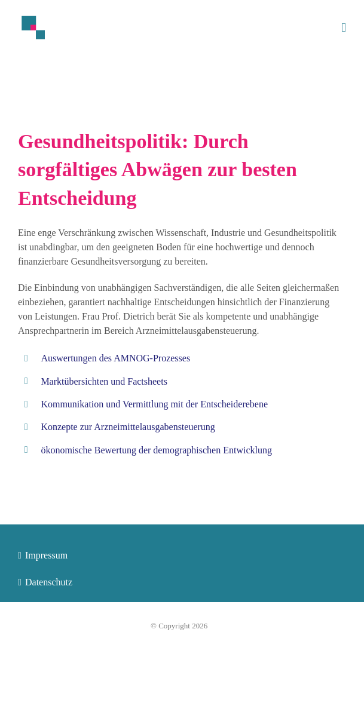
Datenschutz (48, 582)
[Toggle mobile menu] (343, 28)
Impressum (46, 555)
